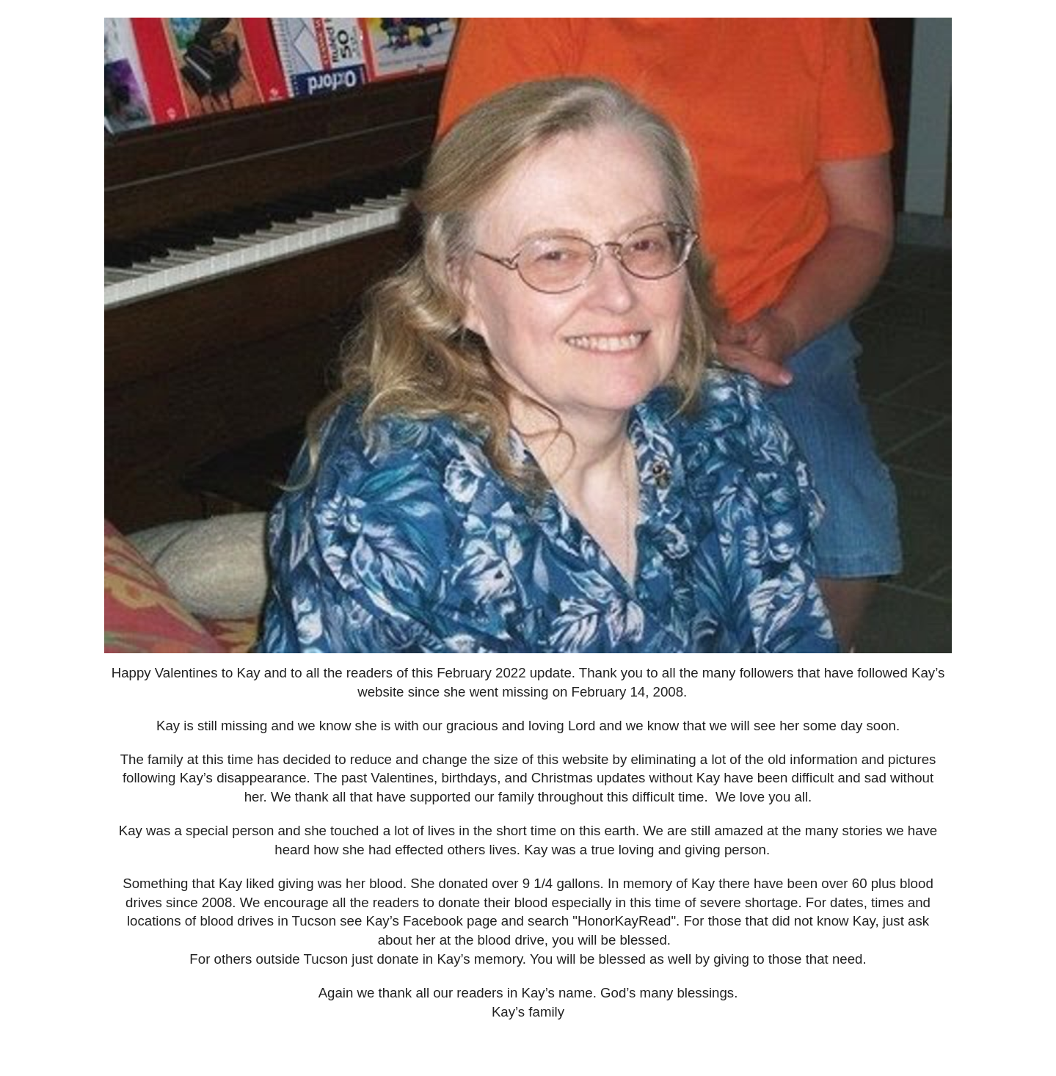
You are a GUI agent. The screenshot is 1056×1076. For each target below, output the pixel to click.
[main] (527, 855)
